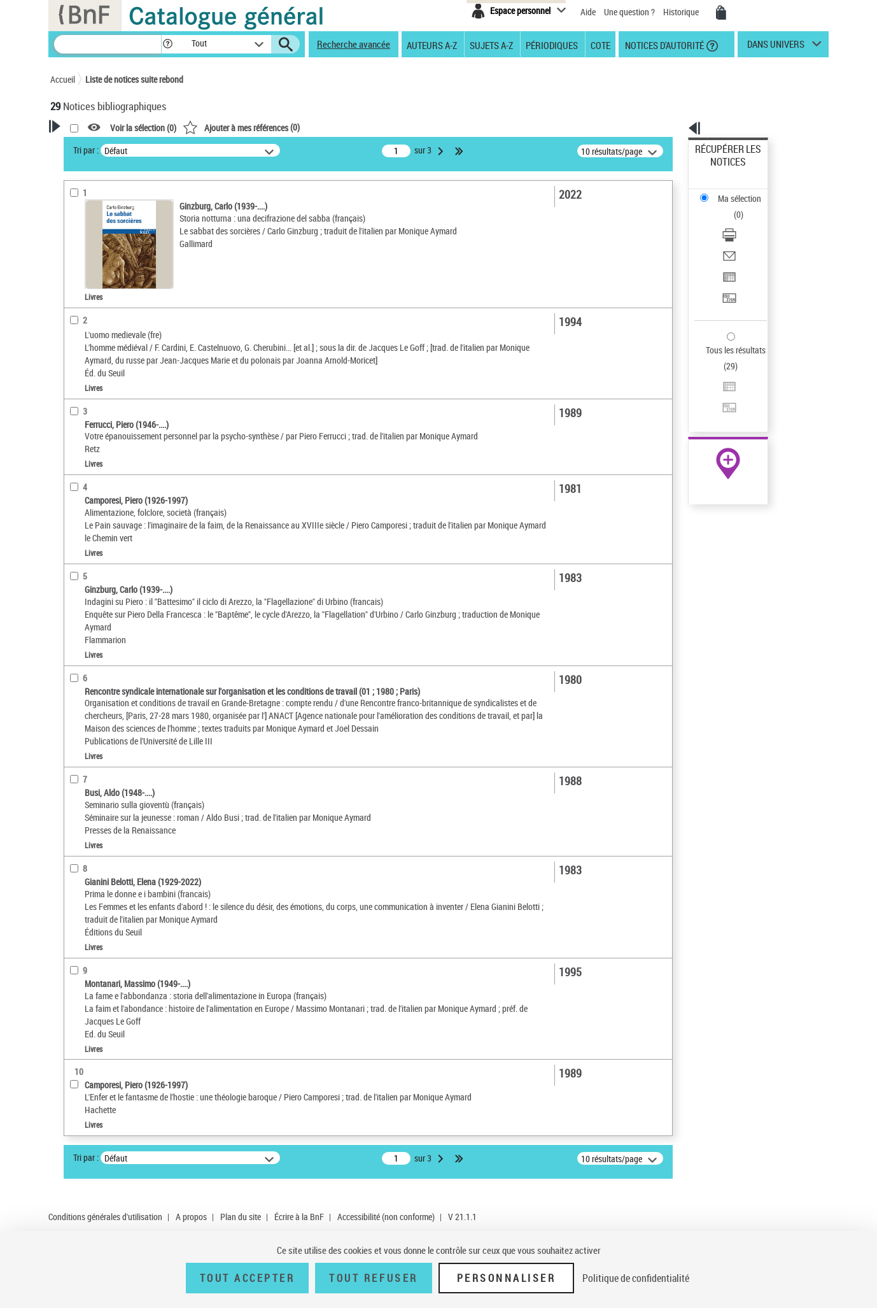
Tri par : (249, 150)
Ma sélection (719, 169)
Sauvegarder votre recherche (130, 196)
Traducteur (89, 277)
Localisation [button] (87, 408)
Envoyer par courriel (732, 207)
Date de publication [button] (101, 492)
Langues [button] (79, 471)
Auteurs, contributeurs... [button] (111, 450)
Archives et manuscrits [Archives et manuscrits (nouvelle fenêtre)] (716, 389)
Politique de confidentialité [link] (635, 1278)
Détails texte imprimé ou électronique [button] (111, 362)
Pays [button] (72, 599)
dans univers (775, 47)
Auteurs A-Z (432, 44)
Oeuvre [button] (76, 429)
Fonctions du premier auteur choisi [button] (119, 251)
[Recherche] (107, 44)
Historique (682, 12)
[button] (167, 44)
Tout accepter (247, 1278)
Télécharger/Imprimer (734, 191)
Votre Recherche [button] (102, 148)
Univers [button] (78, 577)
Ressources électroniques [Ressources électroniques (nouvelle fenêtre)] (721, 403)
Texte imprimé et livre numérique (125, 337)
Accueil (62, 79)
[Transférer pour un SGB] (745, 237)
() (404, 127)
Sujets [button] (75, 514)
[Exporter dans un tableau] (745, 222)
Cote (600, 44)
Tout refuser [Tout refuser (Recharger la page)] (373, 1278)
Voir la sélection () (307, 128)
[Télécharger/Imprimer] (745, 191)
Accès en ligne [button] (91, 296)
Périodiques (552, 44)
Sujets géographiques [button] (106, 535)
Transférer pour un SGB (738, 237)
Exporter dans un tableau (741, 222)
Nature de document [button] (103, 317)
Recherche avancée (353, 44)
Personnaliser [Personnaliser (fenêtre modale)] (506, 1278)
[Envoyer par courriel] (745, 207)
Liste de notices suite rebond (134, 79)
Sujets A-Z (491, 44)
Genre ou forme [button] (93, 556)
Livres (81, 388)
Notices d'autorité (663, 44)
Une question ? (629, 12)
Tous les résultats (727, 272)
